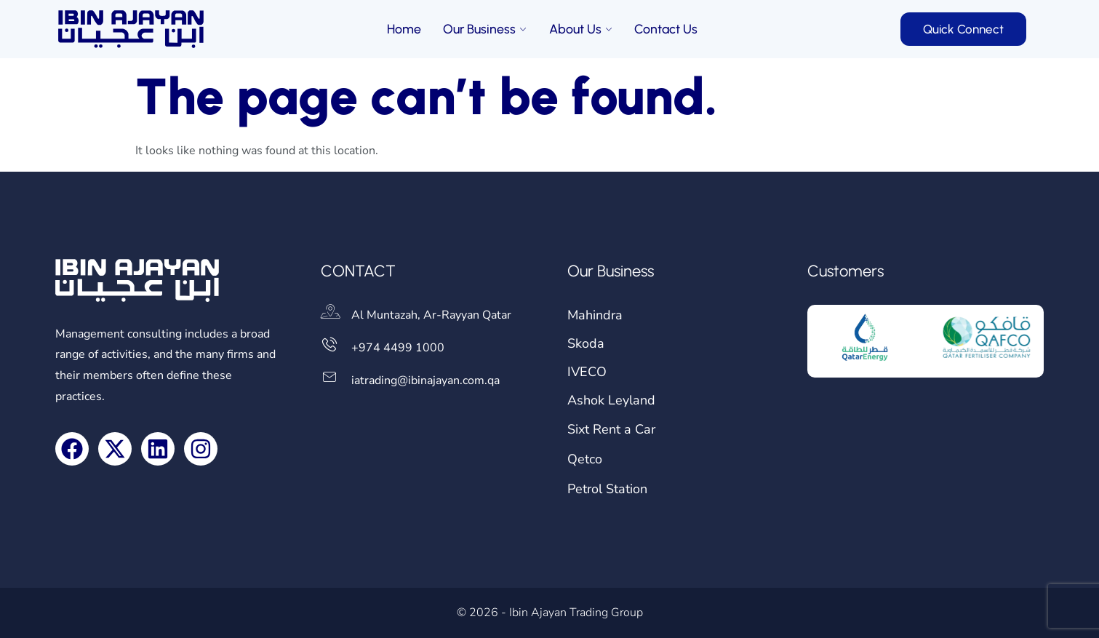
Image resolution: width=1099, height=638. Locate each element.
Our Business (485, 29)
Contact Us (666, 29)
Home (404, 29)
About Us (580, 29)
